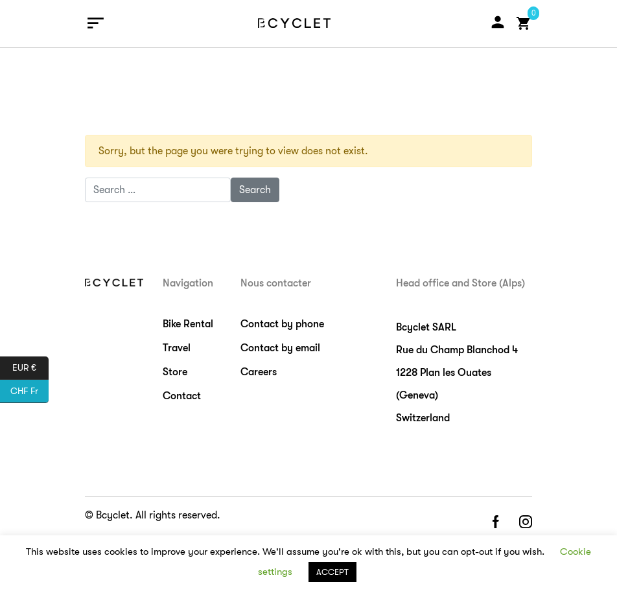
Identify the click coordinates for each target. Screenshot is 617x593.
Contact (182, 396)
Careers (258, 372)
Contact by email (280, 348)
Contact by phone (282, 324)
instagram (525, 522)
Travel (177, 348)
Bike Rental (188, 324)
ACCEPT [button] (332, 572)
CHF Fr (29, 391)
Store (175, 372)
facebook (495, 522)
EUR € (30, 368)
